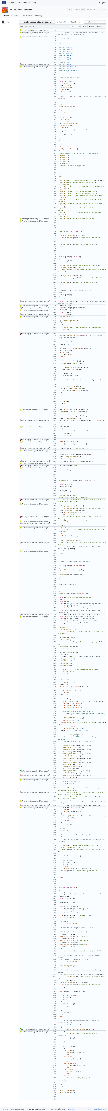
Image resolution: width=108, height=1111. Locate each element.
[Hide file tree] (3, 22)
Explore (11, 3)
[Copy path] (79, 22)
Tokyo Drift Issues (23, 3)
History (91, 27)
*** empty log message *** (31, 32)
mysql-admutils (25, 10)
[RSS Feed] (69, 9)
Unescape (100, 27)
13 (83, 10)
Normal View (82, 27)
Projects (12, 10)
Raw (73, 27)
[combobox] (95, 22)
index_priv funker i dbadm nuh (32, 500)
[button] (49, 32)
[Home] (4, 3)
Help (34, 3)
